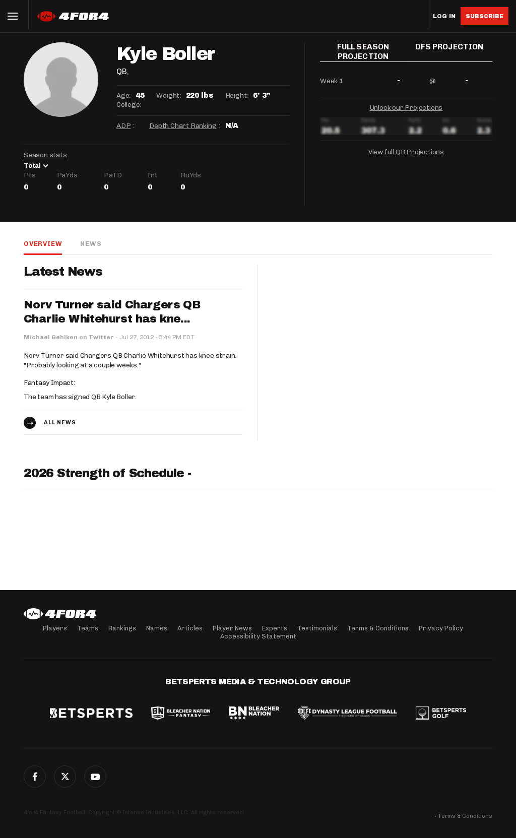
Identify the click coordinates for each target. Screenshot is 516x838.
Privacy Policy (441, 628)
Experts (274, 628)
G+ (95, 776)
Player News (232, 628)
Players (55, 628)
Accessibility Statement (258, 636)
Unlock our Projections (406, 111)
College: (128, 104)
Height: (236, 95)
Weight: (168, 95)
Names (156, 628)
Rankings (122, 628)
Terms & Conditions (378, 628)
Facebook (34, 776)
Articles (190, 628)
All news (60, 422)
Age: (123, 95)
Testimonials (317, 628)
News (90, 243)
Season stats (45, 155)
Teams (87, 628)
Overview (43, 243)
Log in (444, 16)
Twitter (65, 776)
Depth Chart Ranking (182, 125)
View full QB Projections (406, 156)
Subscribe (484, 16)
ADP (123, 125)
